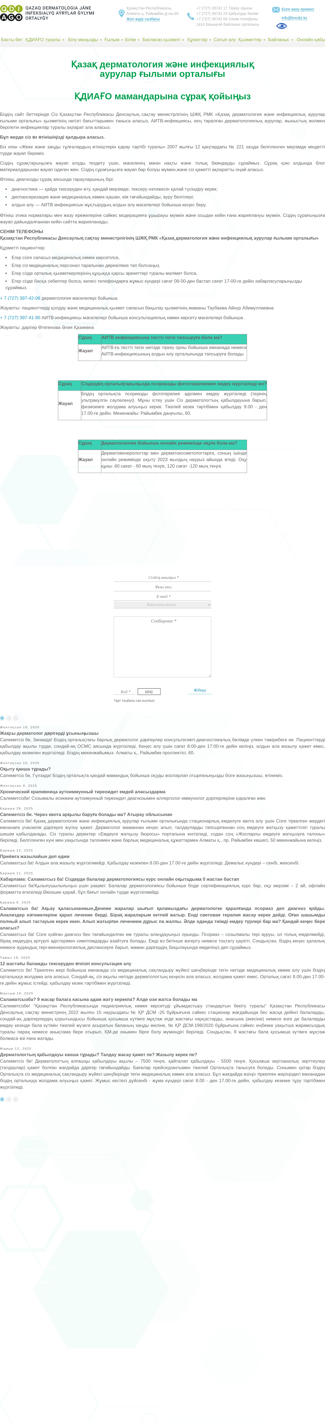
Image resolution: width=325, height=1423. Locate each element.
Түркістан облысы (19, 1306)
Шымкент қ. (12, 1223)
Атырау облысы (16, 1255)
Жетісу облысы (16, 1365)
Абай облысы (14, 1357)
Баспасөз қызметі (163, 39)
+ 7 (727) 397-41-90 (20, 317)
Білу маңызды (85, 39)
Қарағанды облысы (20, 1290)
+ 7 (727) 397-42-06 (20, 298)
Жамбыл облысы (18, 1274)
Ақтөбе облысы (16, 1239)
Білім (132, 39)
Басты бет (11, 39)
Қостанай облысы (19, 1298)
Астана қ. (10, 1207)
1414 (200, 24)
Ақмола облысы (17, 1231)
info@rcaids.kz (26, 1167)
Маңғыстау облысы (20, 1326)
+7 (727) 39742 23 (211, 13)
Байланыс (280, 39)
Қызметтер (251, 39)
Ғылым (114, 39)
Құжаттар (199, 39)
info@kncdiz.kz (294, 18)
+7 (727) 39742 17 (211, 8)
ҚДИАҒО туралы (44, 39)
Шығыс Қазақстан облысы (28, 1266)
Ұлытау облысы (16, 1349)
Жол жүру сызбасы (143, 19)
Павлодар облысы (19, 1333)
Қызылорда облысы (21, 1314)
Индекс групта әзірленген (24, 1196)
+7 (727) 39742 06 (211, 19)
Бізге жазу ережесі (298, 9)
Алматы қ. (11, 1215)
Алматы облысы (17, 1247)
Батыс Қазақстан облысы (27, 1282)
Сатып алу (225, 39)
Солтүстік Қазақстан (21, 1341)
